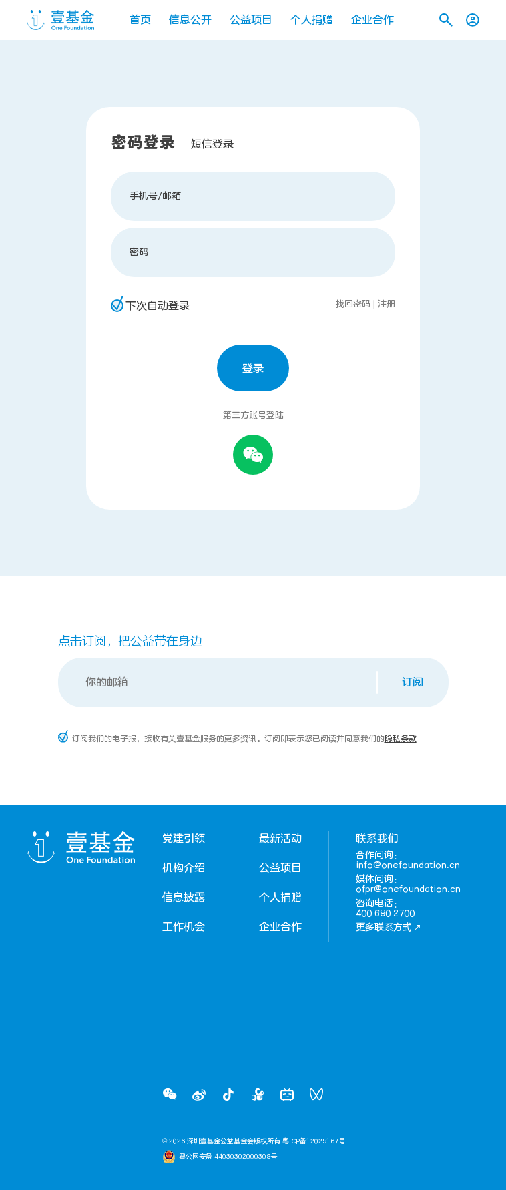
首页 (140, 20)
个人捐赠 (311, 20)
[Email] (218, 682)
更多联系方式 (388, 927)
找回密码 (353, 304)
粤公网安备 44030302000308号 (228, 1157)
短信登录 (212, 144)
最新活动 (280, 839)
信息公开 (190, 20)
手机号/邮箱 (155, 196)
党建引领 (183, 839)
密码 (139, 252)
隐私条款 (401, 738)
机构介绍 (183, 868)
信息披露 (183, 897)
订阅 (412, 682)
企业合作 (372, 20)
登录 (253, 369)
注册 (386, 304)
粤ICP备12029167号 (313, 1141)
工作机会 (183, 927)
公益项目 (251, 20)
